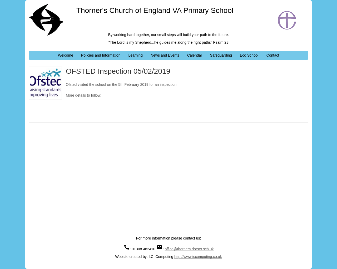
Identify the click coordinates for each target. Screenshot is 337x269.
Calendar (194, 55)
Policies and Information (100, 55)
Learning (135, 55)
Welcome (65, 55)
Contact (272, 55)
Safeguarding (221, 55)
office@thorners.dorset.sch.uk (189, 249)
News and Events (165, 55)
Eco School (249, 55)
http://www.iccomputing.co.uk (198, 257)
